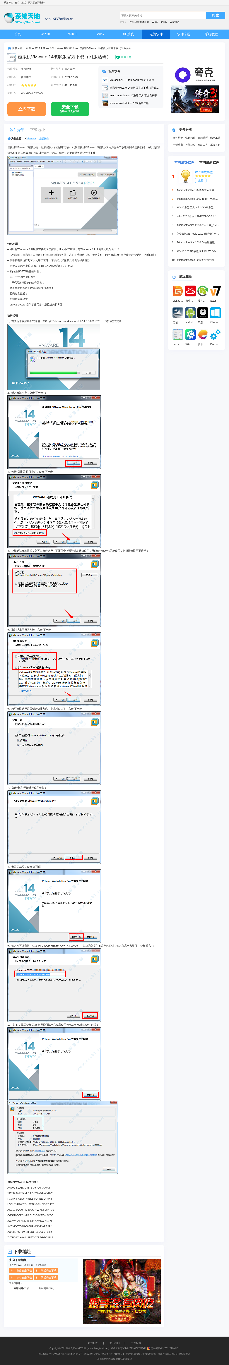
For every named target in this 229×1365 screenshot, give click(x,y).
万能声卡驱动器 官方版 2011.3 (178, 322)
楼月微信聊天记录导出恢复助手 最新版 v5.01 (203, 300)
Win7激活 (174, 22)
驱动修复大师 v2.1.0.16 (191, 344)
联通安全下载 (46, 1271)
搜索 (215, 15)
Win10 (45, 34)
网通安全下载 (46, 1278)
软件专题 (183, 34)
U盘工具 (203, 144)
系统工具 (54, 48)
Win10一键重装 (159, 22)
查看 (200, 180)
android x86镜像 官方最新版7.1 (191, 322)
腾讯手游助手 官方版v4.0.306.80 (203, 344)
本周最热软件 (184, 162)
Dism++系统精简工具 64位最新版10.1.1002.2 (216, 344)
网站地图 (93, 1343)
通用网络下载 (21, 1288)
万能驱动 (190, 144)
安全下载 (69, 110)
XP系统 (128, 34)
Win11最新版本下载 (139, 22)
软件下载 (40, 48)
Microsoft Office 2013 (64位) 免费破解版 (198, 198)
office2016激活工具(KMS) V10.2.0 (196, 216)
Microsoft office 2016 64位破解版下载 (198, 242)
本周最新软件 (209, 162)
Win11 (73, 34)
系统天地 (37, 2)
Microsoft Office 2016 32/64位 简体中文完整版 (198, 190)
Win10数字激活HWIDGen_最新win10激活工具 (206, 172)
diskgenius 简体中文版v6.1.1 (178, 300)
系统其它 (69, 48)
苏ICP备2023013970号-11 (133, 1348)
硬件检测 (178, 137)
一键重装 (178, 144)
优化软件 (190, 137)
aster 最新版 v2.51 (216, 300)
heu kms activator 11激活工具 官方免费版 (178, 344)
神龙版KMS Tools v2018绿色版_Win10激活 (198, 233)
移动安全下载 (21, 1278)
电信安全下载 (21, 1271)
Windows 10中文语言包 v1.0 (216, 322)
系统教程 (211, 34)
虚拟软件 (44, 138)
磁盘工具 (215, 137)
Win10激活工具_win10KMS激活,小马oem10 (198, 207)
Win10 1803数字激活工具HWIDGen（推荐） (198, 251)
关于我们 (114, 1343)
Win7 (100, 34)
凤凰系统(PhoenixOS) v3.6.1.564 (203, 322)
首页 (17, 34)
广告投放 (136, 1343)
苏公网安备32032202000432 (163, 1348)
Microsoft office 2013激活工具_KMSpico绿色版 (198, 225)
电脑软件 (156, 34)
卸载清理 (203, 137)
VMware (31, 138)
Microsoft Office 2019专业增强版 (195, 259)
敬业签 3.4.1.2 (191, 300)
